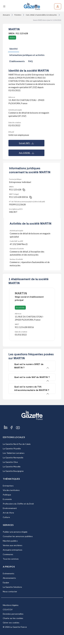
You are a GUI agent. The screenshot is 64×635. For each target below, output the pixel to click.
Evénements (8, 573)
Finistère (17, 15)
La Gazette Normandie (13, 457)
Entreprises (8, 485)
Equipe (6, 582)
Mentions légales (10, 605)
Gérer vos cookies (11, 622)
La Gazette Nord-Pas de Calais (17, 444)
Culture (6, 517)
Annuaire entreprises (12, 550)
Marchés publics (10, 541)
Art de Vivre (8, 512)
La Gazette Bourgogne (13, 471)
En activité (20, 307)
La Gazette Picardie (12, 448)
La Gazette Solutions (12, 587)
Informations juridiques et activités (26, 55)
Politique (7, 494)
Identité (13, 48)
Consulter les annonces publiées (18, 536)
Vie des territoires (11, 490)
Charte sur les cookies (13, 618)
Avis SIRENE (26, 153)
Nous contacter (10, 591)
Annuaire (6, 15)
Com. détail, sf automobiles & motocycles (41, 15)
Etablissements (17, 61)
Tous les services (11, 559)
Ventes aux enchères (12, 545)
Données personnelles (13, 614)
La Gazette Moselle (12, 466)
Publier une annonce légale (15, 532)
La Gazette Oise (10, 462)
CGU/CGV (8, 609)
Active (12, 37)
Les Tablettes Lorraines (13, 453)
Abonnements (9, 578)
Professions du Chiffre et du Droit (18, 503)
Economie (7, 499)
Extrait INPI (26, 143)
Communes (8, 554)
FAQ (30, 61)
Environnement (10, 508)
